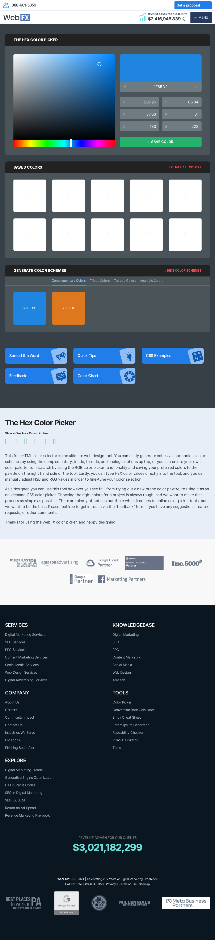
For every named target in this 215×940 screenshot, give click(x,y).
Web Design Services (21, 672)
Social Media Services (21, 665)
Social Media (122, 665)
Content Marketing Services (26, 657)
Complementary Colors (69, 281)
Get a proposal (193, 5)
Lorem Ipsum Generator (131, 725)
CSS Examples (175, 356)
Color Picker (122, 702)
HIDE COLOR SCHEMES (183, 270)
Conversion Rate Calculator (134, 710)
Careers (11, 710)
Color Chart (106, 376)
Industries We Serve (20, 732)
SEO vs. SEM (15, 800)
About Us (12, 702)
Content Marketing (127, 657)
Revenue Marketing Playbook (27, 815)
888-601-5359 (19, 5)
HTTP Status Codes (20, 785)
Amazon (119, 680)
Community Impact (19, 717)
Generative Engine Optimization (29, 777)
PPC (116, 650)
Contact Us (13, 725)
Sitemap (144, 884)
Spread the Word (38, 356)
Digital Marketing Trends (23, 770)
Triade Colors (100, 281)
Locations (12, 740)
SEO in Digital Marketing (23, 793)
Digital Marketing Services (25, 634)
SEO (116, 642)
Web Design (122, 672)
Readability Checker (128, 732)
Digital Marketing (126, 634)
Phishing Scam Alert (20, 748)
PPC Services (15, 650)
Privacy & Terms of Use (121, 884)
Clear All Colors (185, 167)
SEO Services (15, 642)
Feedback (38, 376)
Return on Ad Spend (20, 808)
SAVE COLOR (160, 142)
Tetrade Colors (125, 281)
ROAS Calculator (125, 740)
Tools (117, 748)
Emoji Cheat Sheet (127, 717)
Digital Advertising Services (26, 680)
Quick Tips (106, 356)
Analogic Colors (151, 281)
